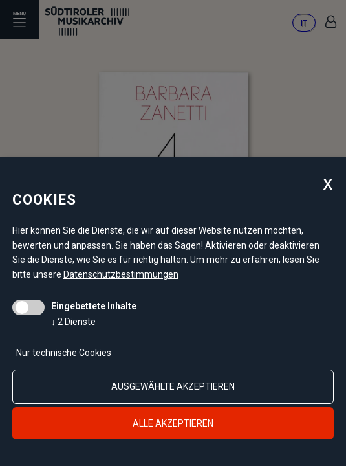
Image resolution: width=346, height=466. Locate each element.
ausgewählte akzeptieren (173, 386)
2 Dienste (73, 321)
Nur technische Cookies (63, 353)
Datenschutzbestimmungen (120, 274)
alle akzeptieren (173, 423)
